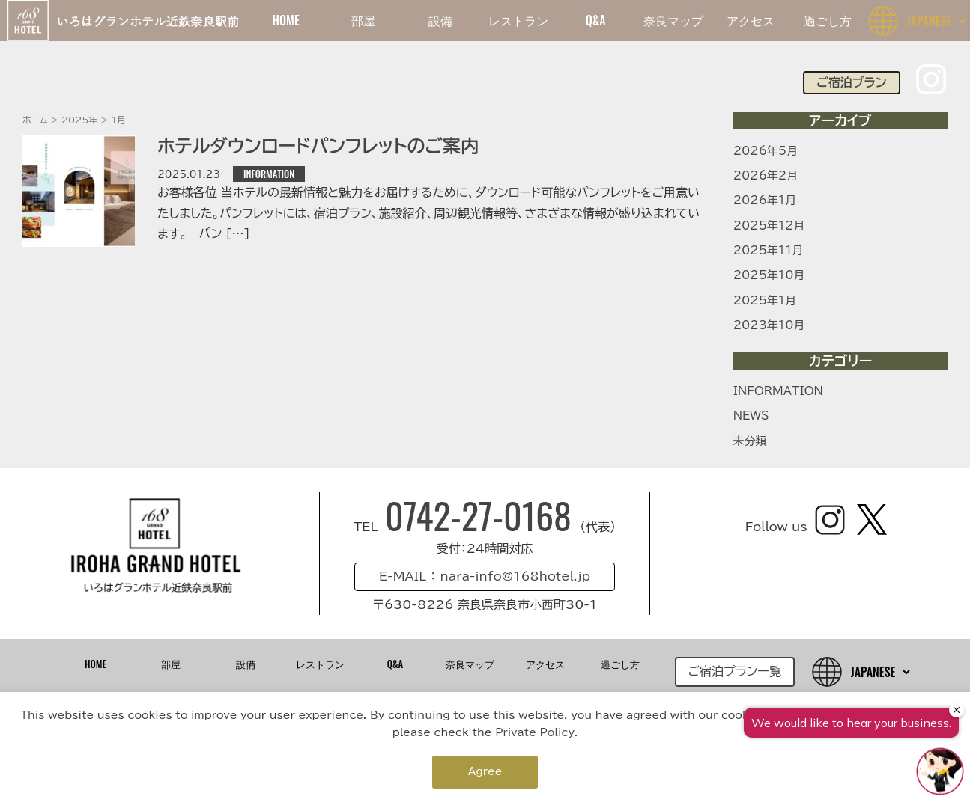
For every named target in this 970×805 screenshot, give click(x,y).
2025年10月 (769, 275)
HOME (286, 20)
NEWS (751, 415)
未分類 (750, 441)
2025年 (79, 119)
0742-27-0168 (482, 515)
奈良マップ (673, 20)
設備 (440, 20)
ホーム (35, 119)
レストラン (518, 20)
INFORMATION (268, 174)
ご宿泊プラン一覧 (735, 671)
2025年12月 (769, 225)
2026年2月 (765, 175)
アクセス (751, 20)
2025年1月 (764, 300)
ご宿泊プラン (851, 82)
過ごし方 (828, 20)
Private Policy (535, 732)
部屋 (363, 20)
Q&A (596, 20)
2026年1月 (764, 200)
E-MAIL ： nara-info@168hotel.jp (484, 576)
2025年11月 (768, 250)
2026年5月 (765, 150)
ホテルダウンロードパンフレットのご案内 (318, 146)
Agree (485, 771)
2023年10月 (769, 325)
